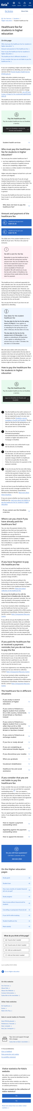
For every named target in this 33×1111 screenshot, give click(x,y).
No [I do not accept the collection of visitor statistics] (16, 1101)
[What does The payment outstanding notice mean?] (14, 791)
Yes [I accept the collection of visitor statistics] (16, 1095)
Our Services (6, 18)
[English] (14, 4)
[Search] (19, 4)
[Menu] (30, 4)
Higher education (6, 20)
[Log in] (25, 4)
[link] (9, 11)
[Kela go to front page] (5, 4)
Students (16, 18)
